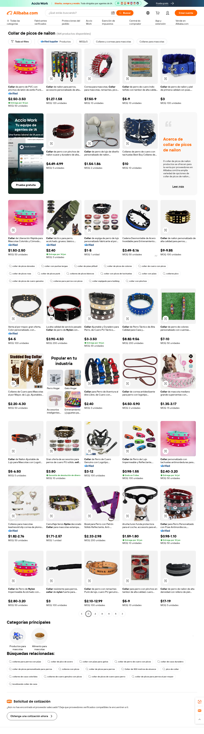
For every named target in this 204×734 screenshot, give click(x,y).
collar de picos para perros (100, 669)
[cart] (158, 13)
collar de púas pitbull (85, 266)
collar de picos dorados (22, 266)
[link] (199, 701)
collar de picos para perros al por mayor (152, 676)
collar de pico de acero (60, 661)
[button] (113, 13)
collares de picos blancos (80, 273)
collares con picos (68, 669)
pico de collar (171, 669)
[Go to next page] (122, 614)
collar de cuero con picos (152, 266)
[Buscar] (124, 13)
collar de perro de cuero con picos (133, 661)
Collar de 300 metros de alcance (138, 669)
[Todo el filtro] (20, 41)
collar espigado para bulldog (104, 281)
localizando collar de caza (23, 684)
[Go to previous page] (82, 614)
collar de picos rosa (20, 273)
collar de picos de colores (118, 266)
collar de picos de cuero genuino (26, 281)
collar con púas (147, 273)
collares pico (170, 273)
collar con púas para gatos (93, 661)
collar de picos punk (49, 273)
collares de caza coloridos (23, 676)
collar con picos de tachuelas (116, 273)
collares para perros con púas (25, 661)
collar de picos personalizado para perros (30, 669)
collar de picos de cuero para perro (106, 676)
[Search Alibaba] (78, 13)
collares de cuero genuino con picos (63, 676)
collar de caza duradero (170, 661)
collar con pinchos (136, 281)
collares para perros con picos (66, 281)
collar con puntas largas (54, 266)
